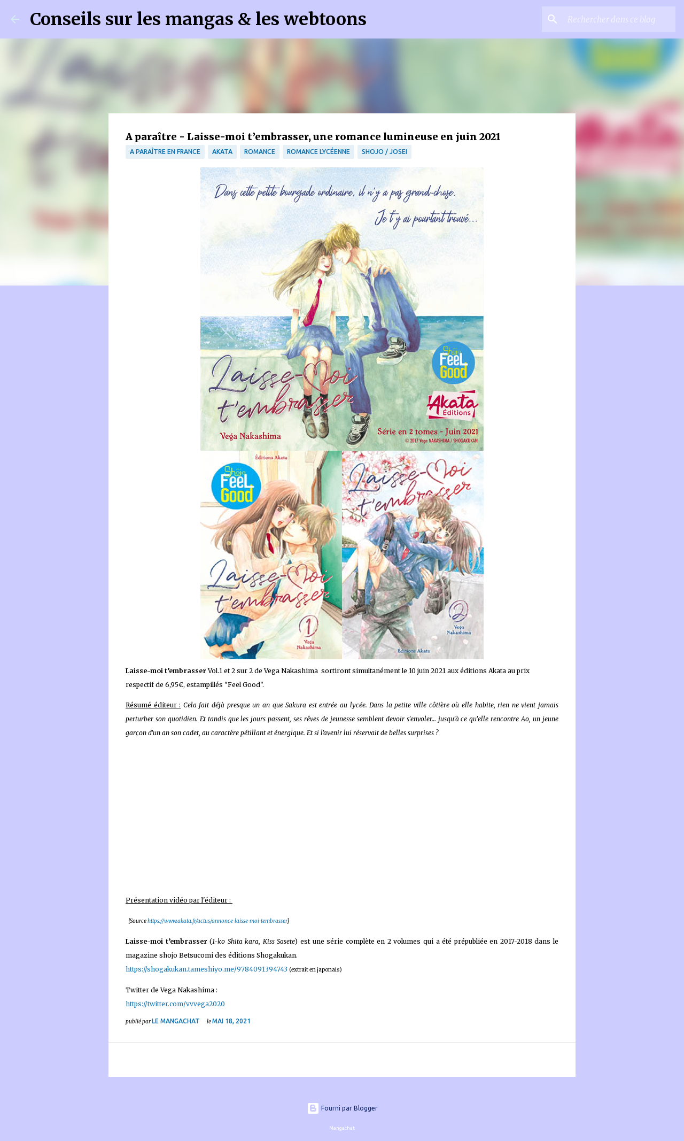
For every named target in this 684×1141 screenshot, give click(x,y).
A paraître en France (165, 151)
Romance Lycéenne (318, 151)
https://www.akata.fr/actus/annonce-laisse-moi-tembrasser (217, 921)
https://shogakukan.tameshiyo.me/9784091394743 (206, 969)
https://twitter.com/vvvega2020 (175, 1004)
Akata (222, 151)
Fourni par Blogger (342, 1108)
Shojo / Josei (384, 151)
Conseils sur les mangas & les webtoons (198, 19)
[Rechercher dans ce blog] (619, 19)
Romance (259, 151)
